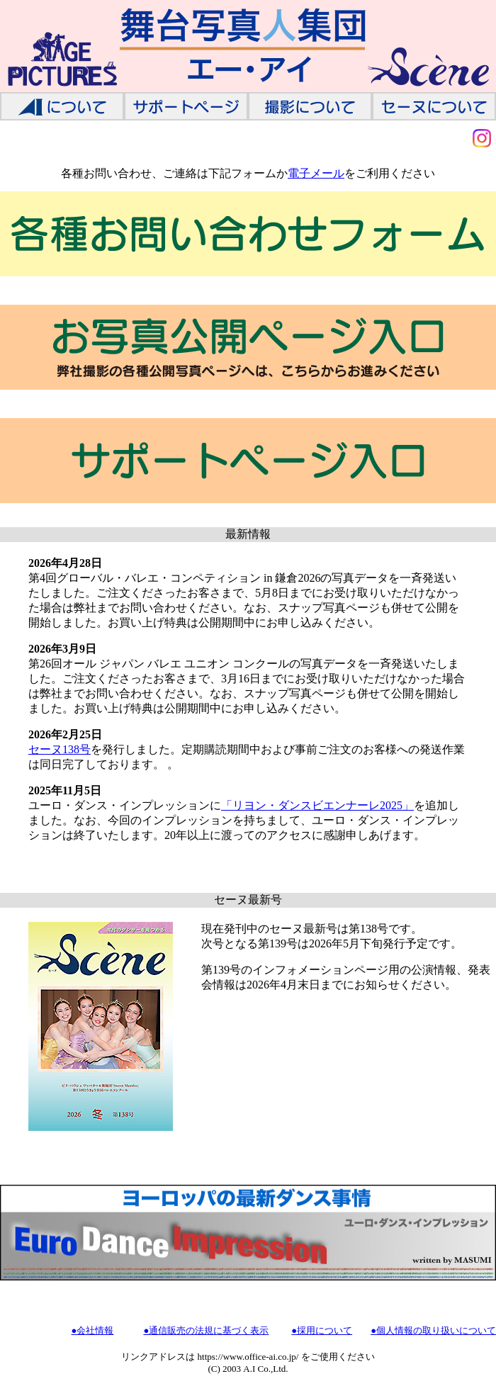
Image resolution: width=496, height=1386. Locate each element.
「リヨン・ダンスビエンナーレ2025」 (317, 805)
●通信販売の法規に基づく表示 (206, 1330)
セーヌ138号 (59, 749)
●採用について (321, 1330)
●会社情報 (93, 1330)
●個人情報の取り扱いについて (433, 1330)
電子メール (316, 173)
